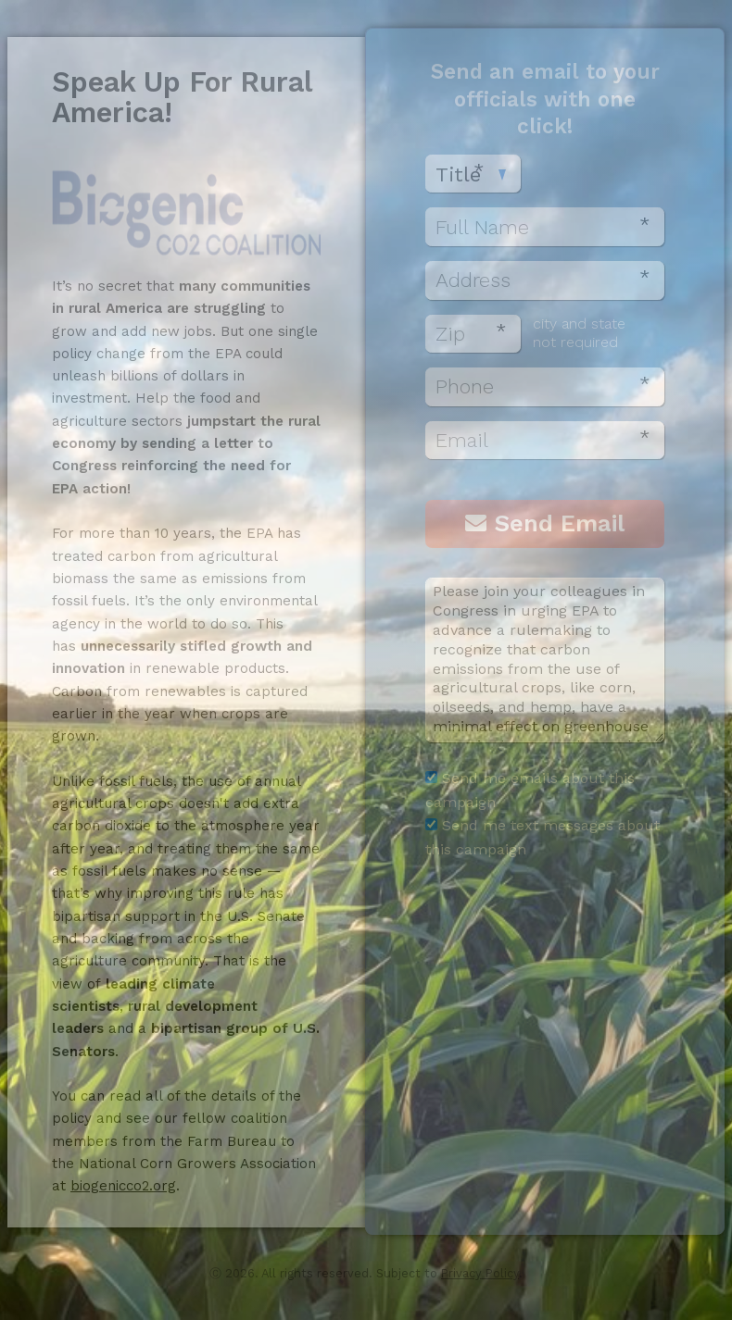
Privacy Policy (480, 1273)
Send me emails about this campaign (530, 790)
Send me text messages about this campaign (542, 837)
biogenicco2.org (123, 1185)
